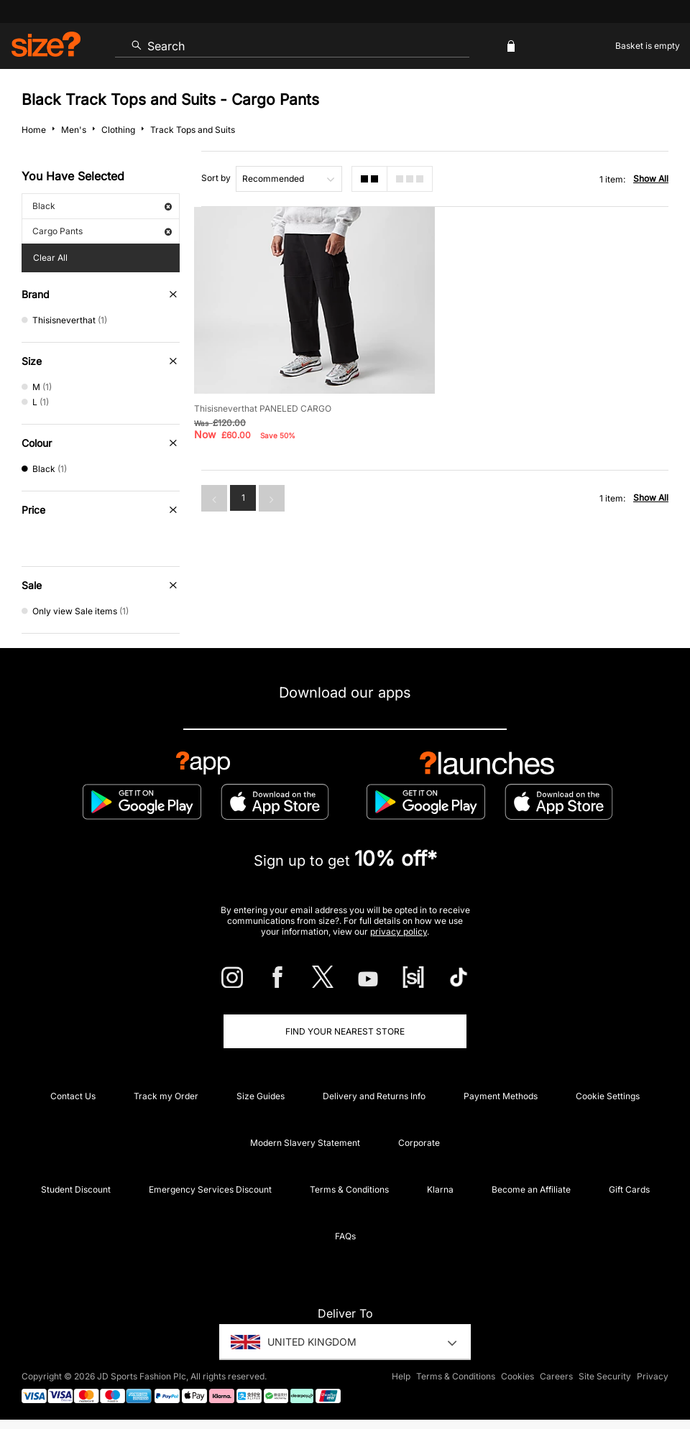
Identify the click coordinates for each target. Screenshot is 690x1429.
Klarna (440, 1189)
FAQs (345, 1236)
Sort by (216, 177)
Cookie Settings (608, 1096)
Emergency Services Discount (210, 1189)
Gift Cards (629, 1189)
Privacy (652, 1376)
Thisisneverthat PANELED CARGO (262, 408)
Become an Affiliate (531, 1189)
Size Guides (260, 1096)
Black (102, 205)
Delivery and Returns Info (374, 1096)
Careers (556, 1376)
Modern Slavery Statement (305, 1142)
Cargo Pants (102, 231)
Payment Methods (501, 1096)
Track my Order (166, 1096)
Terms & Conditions (349, 1189)
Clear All (50, 257)
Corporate (419, 1142)
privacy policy (398, 931)
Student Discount (76, 1189)
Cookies (517, 1376)
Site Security (605, 1376)
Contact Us (73, 1096)
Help (401, 1376)
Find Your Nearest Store (345, 1031)
